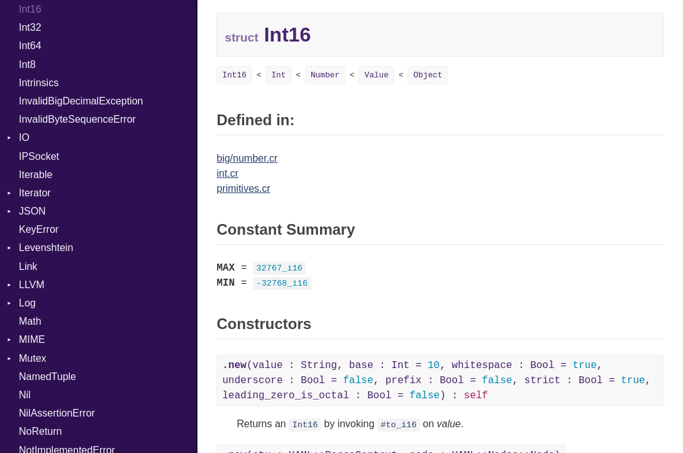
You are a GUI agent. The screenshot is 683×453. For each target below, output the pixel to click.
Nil (25, 394)
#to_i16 (398, 425)
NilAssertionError (57, 413)
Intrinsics (38, 82)
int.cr (227, 173)
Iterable (35, 174)
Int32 (30, 27)
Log (27, 303)
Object (427, 75)
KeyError (38, 229)
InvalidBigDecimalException (81, 101)
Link (28, 266)
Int (278, 75)
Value (376, 75)
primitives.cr (243, 188)
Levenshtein (46, 247)
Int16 (30, 9)
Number (325, 75)
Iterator (35, 192)
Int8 (27, 64)
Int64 (30, 45)
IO (24, 137)
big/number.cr (246, 158)
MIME (32, 339)
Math (30, 321)
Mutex (33, 358)
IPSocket (39, 156)
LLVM (32, 284)
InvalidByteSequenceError (77, 119)
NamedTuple (47, 376)
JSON (32, 211)
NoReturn (40, 431)
